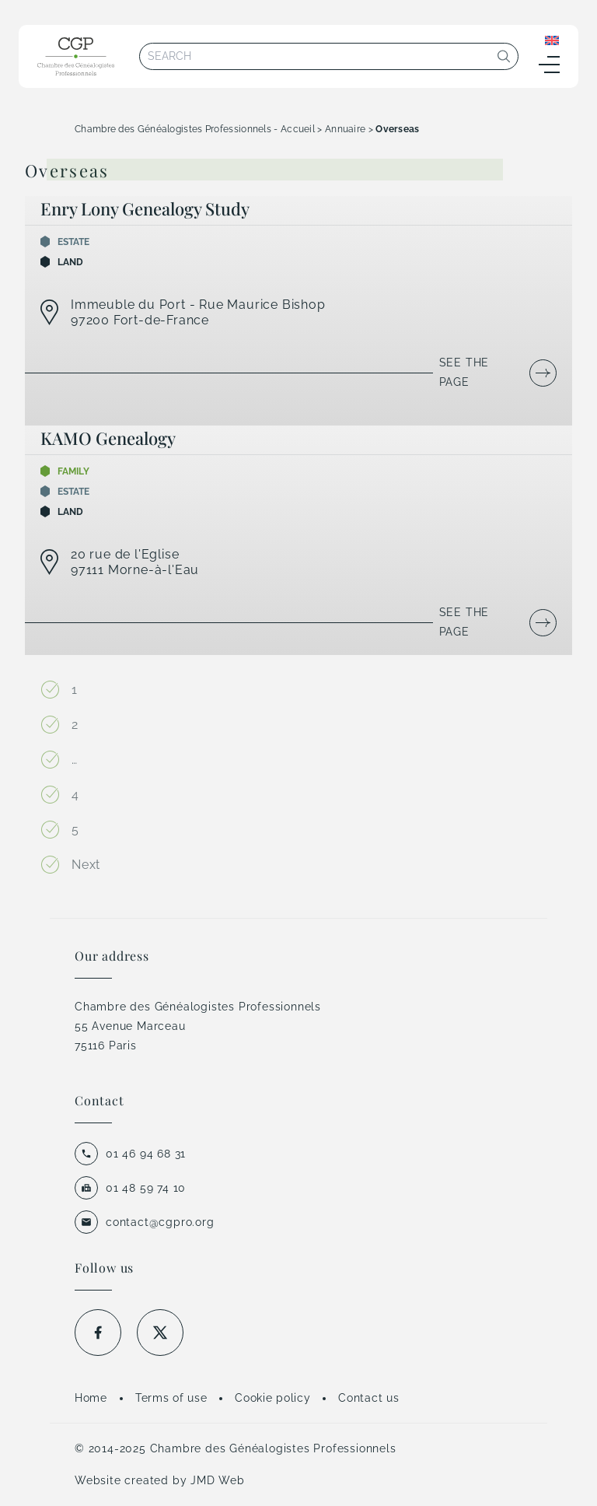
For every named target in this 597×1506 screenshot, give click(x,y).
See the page (464, 372)
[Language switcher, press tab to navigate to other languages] (552, 39)
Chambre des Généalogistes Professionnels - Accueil (195, 129)
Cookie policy (272, 1398)
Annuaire (345, 129)
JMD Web (217, 1480)
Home (91, 1398)
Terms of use (171, 1398)
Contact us (368, 1398)
